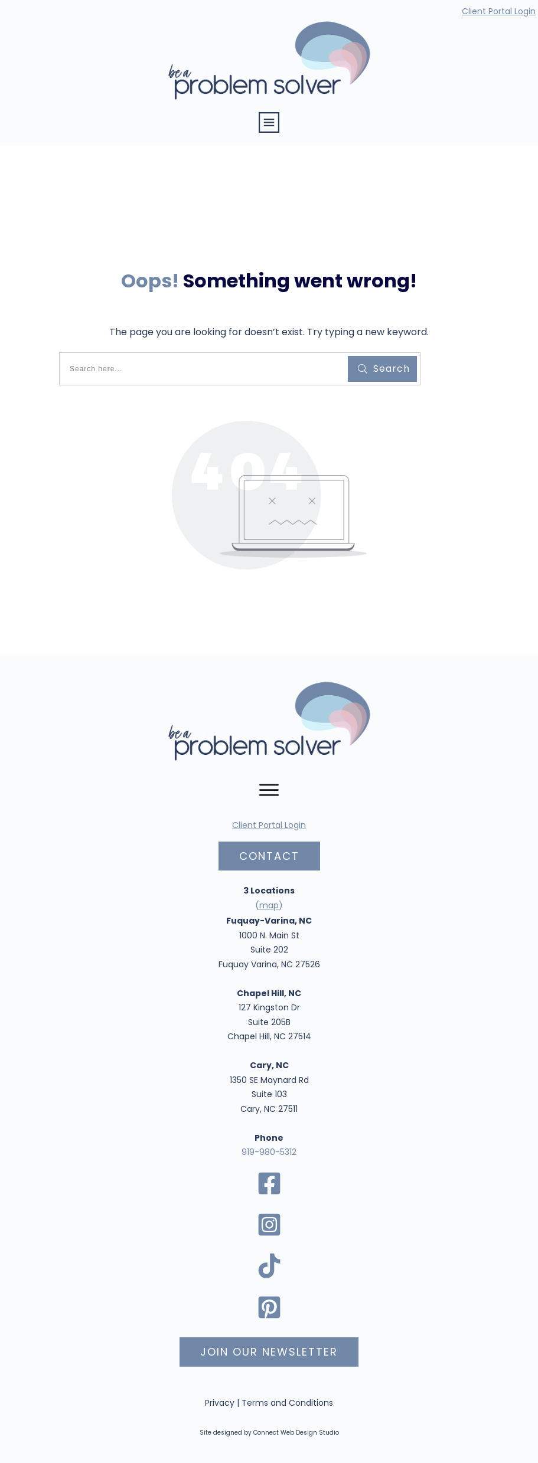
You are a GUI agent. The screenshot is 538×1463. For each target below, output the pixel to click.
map (269, 905)
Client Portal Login (499, 11)
